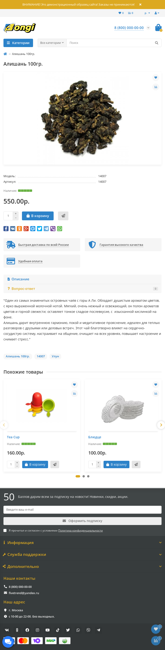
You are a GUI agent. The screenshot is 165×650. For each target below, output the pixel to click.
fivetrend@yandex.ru (24, 593)
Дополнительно (82, 566)
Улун (55, 356)
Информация (82, 543)
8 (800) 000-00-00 (20, 587)
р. (146, 13)
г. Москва (16, 610)
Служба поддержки (82, 554)
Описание (18, 279)
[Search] (114, 43)
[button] (78, 476)
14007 (41, 356)
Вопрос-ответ (82, 288)
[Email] (82, 510)
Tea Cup (13, 437)
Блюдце (94, 437)
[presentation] (4, 425)
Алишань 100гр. (18, 356)
